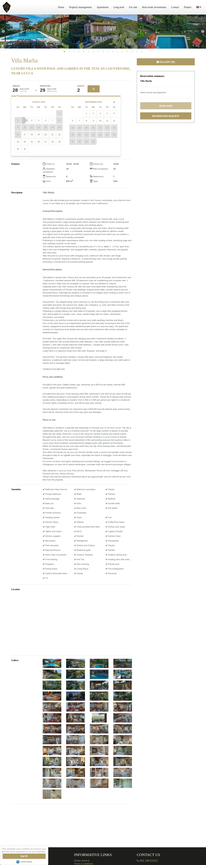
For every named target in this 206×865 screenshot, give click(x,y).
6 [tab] (88, 51)
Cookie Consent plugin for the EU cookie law (24, 862)
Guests (80, 86)
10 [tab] (107, 51)
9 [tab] (103, 51)
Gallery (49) (166, 62)
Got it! (24, 856)
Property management (80, 7)
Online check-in (82, 860)
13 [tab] (122, 51)
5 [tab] (83, 51)
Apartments (103, 7)
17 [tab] (141, 51)
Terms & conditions (83, 863)
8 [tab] (98, 51)
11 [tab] (112, 51)
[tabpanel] (34, 31)
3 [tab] (74, 51)
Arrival (16, 86)
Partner (187, 7)
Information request (165, 116)
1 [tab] (64, 51)
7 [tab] (93, 51)
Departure (45, 86)
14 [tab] (127, 51)
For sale (133, 7)
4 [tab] (78, 51)
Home (61, 7)
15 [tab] (132, 51)
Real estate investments (154, 7)
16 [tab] (136, 51)
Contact (175, 7)
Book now (165, 106)
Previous (3, 31)
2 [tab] (69, 51)
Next (202, 31)
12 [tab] (117, 51)
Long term (118, 7)
